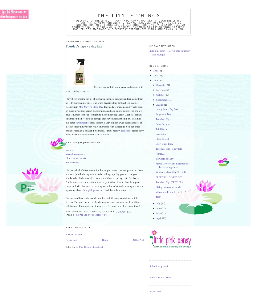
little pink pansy (91, 190)
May (158, 213)
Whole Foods (125, 130)
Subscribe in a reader (160, 277)
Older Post (138, 239)
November (161, 89)
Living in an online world (168, 187)
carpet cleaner (82, 122)
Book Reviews (163, 124)
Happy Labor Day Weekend (169, 109)
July (158, 203)
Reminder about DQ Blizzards (171, 172)
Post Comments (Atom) (91, 246)
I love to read (162, 138)
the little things (129, 15)
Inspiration (161, 133)
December (161, 84)
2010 (156, 70)
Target (106, 134)
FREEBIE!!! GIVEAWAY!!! (170, 177)
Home (105, 239)
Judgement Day (163, 114)
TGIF (158, 197)
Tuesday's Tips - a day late (169, 148)
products (94, 215)
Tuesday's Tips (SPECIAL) (169, 182)
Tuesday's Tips (163, 119)
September (162, 99)
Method (69, 150)
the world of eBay (164, 158)
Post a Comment (74, 234)
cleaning (81, 215)
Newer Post (71, 239)
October (160, 94)
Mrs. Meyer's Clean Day (91, 106)
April (159, 218)
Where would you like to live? (171, 192)
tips (104, 215)
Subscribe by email (159, 266)
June (158, 208)
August (160, 104)
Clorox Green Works (76, 158)
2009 (156, 75)
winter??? (160, 153)
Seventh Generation (75, 154)
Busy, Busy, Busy (164, 143)
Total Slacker (162, 129)
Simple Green (72, 162)
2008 (156, 80)
